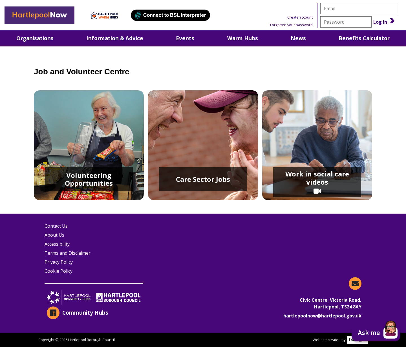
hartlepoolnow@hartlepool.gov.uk (322, 316)
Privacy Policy (59, 262)
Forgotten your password (291, 24)
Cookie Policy (58, 271)
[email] (359, 8)
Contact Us (56, 226)
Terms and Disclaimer (68, 253)
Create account (300, 17)
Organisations (35, 38)
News (298, 38)
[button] (376, 332)
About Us (54, 235)
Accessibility (57, 244)
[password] (346, 22)
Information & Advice (114, 38)
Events (185, 38)
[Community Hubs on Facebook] (94, 312)
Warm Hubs (242, 38)
